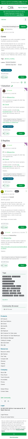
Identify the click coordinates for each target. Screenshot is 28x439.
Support (3, 366)
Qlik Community (6, 397)
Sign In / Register (22, 7)
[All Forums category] (3, 309)
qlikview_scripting (9, 58)
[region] (14, 429)
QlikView (3, 19)
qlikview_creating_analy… (9, 286)
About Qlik (3, 372)
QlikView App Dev (11, 64)
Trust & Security (5, 377)
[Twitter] (2, 401)
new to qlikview (16, 276)
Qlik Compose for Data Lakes (9, 333)
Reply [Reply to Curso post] (22, 77)
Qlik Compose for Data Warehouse (10, 335)
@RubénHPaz (11, 97)
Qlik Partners (4, 354)
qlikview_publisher (15, 288)
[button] (26, 29)
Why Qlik (3, 345)
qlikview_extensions (8, 295)
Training (3, 363)
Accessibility (4, 379)
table (18, 290)
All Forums (9, 309)
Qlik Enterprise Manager (7, 338)
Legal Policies (4, 414)
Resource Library (5, 351)
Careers (3, 384)
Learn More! (20, 15)
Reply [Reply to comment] (20, 133)
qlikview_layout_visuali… (8, 281)
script (4, 288)
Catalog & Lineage (6, 340)
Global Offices (5, 389)
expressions (13, 293)
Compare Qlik (4, 359)
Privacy (3, 382)
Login (20, 1)
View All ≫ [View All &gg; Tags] (5, 299)
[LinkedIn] (5, 401)
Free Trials (3, 356)
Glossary (3, 361)
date (11, 290)
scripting (21, 295)
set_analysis (6, 293)
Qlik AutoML (4, 326)
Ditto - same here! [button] (6, 70)
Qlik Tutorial (6, 104)
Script (20, 64)
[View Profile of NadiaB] (10, 90)
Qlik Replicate (4, 331)
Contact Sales (4, 391)
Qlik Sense (3, 323)
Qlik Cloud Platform (6, 321)
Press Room (4, 375)
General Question (11, 62)
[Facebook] (8, 401)
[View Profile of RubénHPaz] (10, 29)
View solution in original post (10, 122)
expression (5, 290)
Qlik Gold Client (5, 342)
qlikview (19, 286)
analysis (16, 295)
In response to (7, 197)
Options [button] (25, 19)
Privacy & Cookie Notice (7, 417)
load (15, 290)
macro (19, 293)
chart (8, 288)
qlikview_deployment (8, 283)
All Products (4, 319)
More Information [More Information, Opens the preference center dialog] (14, 437)
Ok (14, 434)
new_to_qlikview (7, 276)
